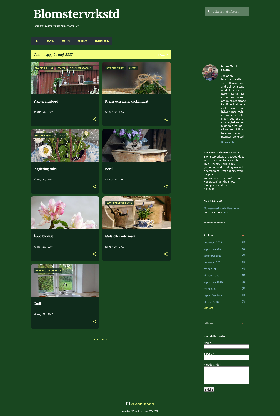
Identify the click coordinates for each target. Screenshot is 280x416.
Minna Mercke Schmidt (230, 68)
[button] (94, 119)
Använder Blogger (140, 403)
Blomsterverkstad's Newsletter (222, 208)
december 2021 (212, 255)
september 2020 (213, 282)
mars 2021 (210, 269)
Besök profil (227, 141)
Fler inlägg (101, 339)
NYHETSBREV (101, 40)
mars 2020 (210, 288)
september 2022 (213, 249)
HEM (36, 40)
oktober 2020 (211, 275)
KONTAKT (81, 40)
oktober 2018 (211, 302)
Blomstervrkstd (76, 14)
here (225, 212)
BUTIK (49, 40)
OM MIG (64, 40)
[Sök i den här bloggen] (230, 11)
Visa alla (163, 54)
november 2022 (213, 242)
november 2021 (213, 262)
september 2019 (213, 295)
